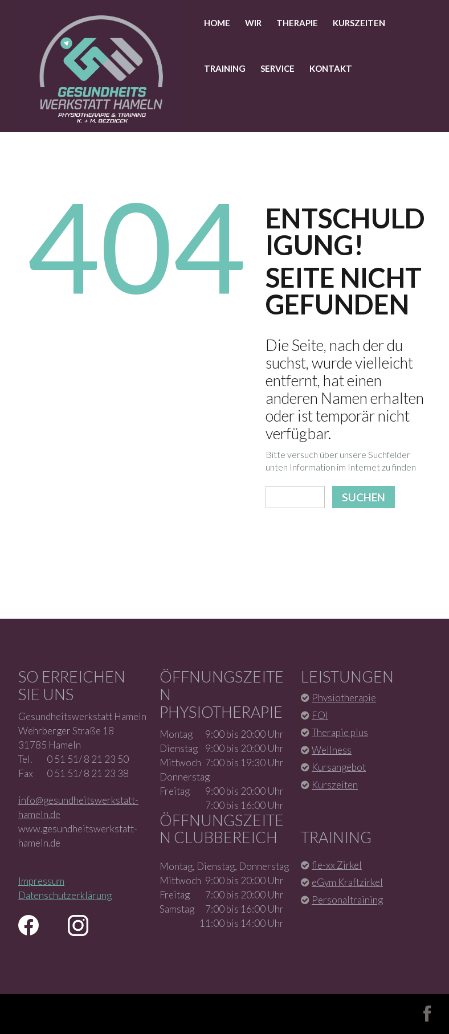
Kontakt (330, 68)
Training (225, 68)
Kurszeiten (359, 23)
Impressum (41, 881)
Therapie (297, 23)
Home (217, 23)
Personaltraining (347, 900)
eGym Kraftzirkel (347, 882)
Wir (253, 23)
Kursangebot (339, 767)
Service (277, 68)
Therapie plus (340, 732)
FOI (320, 715)
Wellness (332, 750)
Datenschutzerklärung (65, 895)
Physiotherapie (344, 698)
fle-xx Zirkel (337, 865)
